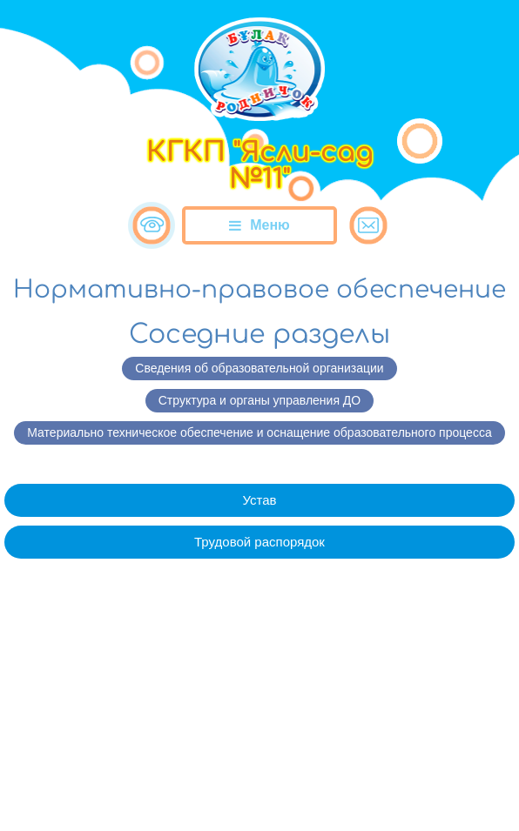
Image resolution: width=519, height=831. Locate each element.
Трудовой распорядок (259, 541)
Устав (259, 500)
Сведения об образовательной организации (259, 368)
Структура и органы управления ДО (259, 400)
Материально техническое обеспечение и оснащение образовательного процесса (259, 432)
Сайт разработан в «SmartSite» (259, 781)
